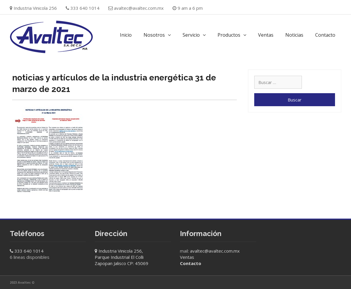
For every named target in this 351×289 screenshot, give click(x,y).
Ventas (265, 35)
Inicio (126, 35)
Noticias (294, 35)
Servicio (191, 35)
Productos (229, 35)
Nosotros (154, 35)
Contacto (325, 35)
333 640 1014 (29, 251)
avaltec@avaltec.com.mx (139, 8)
